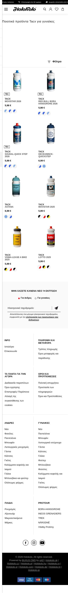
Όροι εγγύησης (12, 387)
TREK (41, 518)
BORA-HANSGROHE (49, 509)
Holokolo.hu (40, 563)
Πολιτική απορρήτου (48, 382)
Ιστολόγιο (9, 346)
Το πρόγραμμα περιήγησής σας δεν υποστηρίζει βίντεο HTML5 (34, 42)
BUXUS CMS (29, 560)
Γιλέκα (8, 473)
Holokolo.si (11, 567)
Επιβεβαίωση (56, 308)
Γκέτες (8, 460)
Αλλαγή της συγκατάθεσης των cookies (14, 400)
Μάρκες (9, 522)
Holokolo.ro (54, 563)
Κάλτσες (9, 456)
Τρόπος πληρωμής (48, 349)
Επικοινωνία (11, 351)
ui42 (41, 560)
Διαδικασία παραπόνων (17, 382)
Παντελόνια (10, 438)
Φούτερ (42, 460)
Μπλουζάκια (44, 464)
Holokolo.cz (13, 563)
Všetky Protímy (46, 527)
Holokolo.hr (55, 567)
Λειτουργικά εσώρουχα (49, 442)
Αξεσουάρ (10, 513)
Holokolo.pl (26, 563)
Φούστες (42, 469)
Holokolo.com (26, 567)
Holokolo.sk (51, 560)
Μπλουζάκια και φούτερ (16, 478)
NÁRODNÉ (44, 522)
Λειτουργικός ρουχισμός (17, 447)
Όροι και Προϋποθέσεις (50, 396)
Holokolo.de (41, 567)
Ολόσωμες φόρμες (14, 482)
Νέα (7, 429)
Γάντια (8, 451)
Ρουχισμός (10, 509)
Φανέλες (9, 433)
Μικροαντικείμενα (13, 518)
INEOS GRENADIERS (49, 513)
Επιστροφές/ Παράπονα (17, 391)
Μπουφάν (9, 442)
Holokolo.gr (34, 570)
